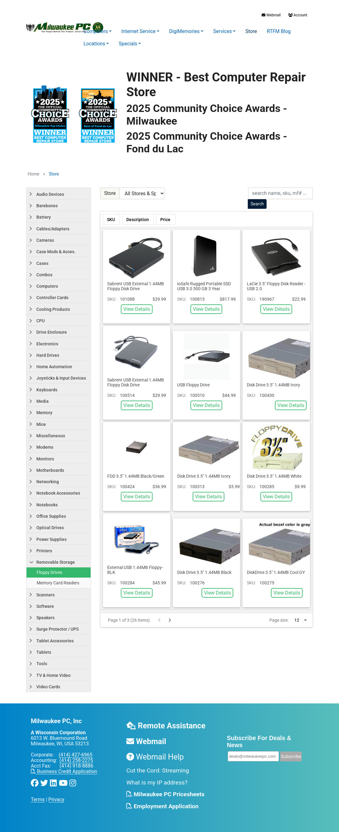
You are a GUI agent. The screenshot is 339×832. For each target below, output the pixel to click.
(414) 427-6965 (75, 755)
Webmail (271, 15)
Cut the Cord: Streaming (157, 770)
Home (33, 173)
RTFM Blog (279, 31)
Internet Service (138, 31)
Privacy (56, 799)
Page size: (278, 620)
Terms (38, 799)
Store (251, 31)
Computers (96, 31)
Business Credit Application (64, 771)
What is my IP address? (157, 782)
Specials (128, 44)
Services (222, 31)
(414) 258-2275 (76, 760)
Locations (94, 44)
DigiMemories (184, 31)
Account (297, 15)
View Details (136, 309)
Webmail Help (155, 756)
